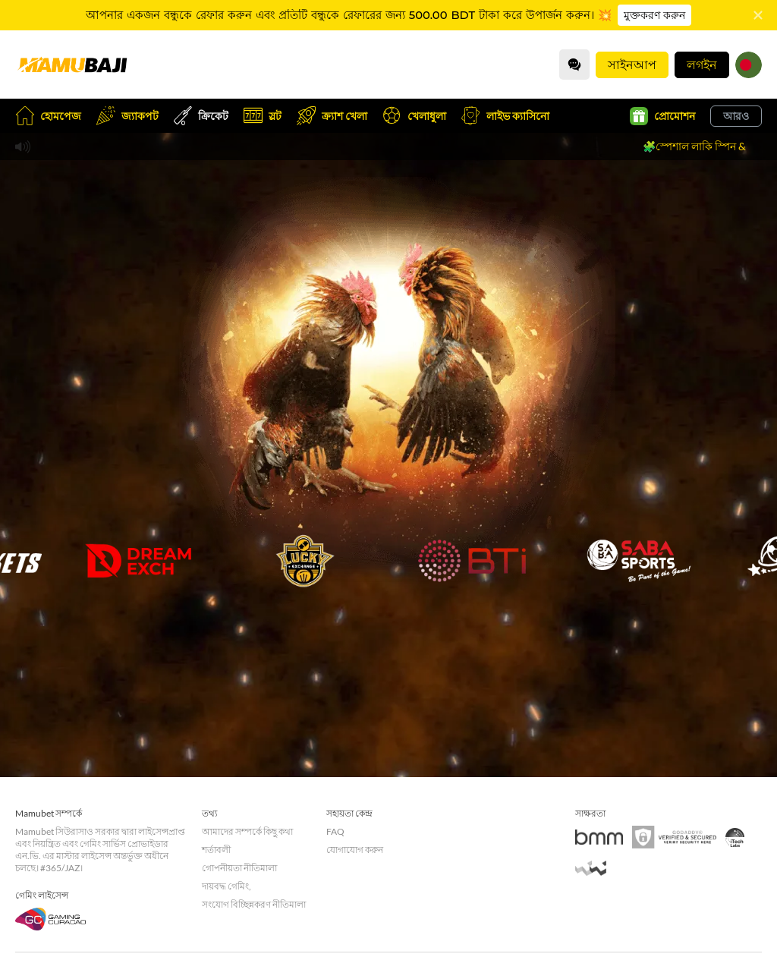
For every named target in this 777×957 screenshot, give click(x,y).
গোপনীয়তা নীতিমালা (239, 868)
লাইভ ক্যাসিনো (505, 115)
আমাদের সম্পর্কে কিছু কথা (247, 831)
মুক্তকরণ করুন (654, 15)
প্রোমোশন (662, 116)
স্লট (263, 115)
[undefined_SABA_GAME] (639, 561)
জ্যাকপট (127, 115)
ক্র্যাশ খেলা (332, 115)
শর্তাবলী (216, 849)
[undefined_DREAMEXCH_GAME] (138, 561)
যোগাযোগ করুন (354, 849)
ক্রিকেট (201, 115)
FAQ (335, 831)
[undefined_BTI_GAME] (472, 561)
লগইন (702, 64)
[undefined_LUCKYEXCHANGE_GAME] (305, 561)
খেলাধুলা (414, 115)
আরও (736, 115)
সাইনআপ (632, 64)
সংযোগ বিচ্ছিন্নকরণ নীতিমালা (254, 904)
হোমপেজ (48, 115)
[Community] (574, 64)
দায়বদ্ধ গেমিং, (226, 886)
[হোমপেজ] (72, 64)
